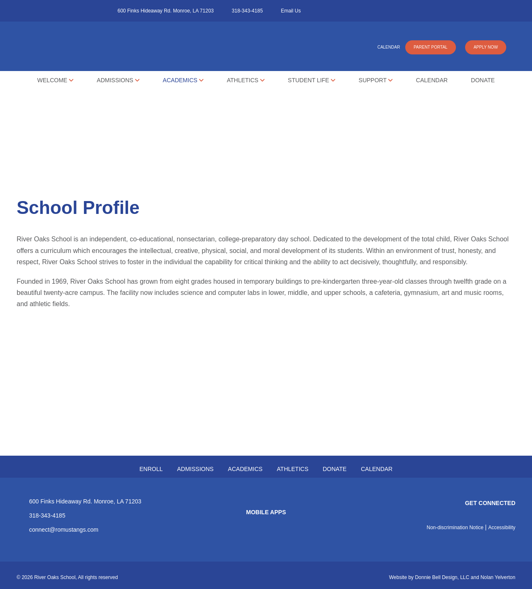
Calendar (432, 80)
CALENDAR (388, 47)
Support (376, 80)
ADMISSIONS (195, 469)
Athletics (246, 80)
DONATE (334, 469)
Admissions (118, 80)
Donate (483, 80)
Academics (183, 80)
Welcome (55, 80)
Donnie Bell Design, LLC (442, 577)
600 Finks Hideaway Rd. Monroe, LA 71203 (166, 11)
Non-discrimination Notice (455, 527)
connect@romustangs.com (64, 530)
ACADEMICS (245, 469)
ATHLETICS (292, 469)
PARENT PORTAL (431, 47)
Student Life (311, 80)
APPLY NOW (485, 47)
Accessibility (501, 527)
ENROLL (151, 469)
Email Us (291, 11)
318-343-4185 (247, 11)
